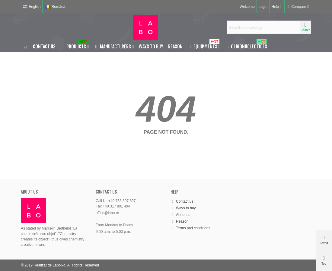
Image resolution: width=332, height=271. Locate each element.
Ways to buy (151, 47)
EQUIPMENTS (203, 45)
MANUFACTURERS (112, 47)
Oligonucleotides (246, 45)
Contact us (44, 47)
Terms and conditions (190, 228)
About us (180, 214)
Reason (175, 47)
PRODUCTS (74, 45)
